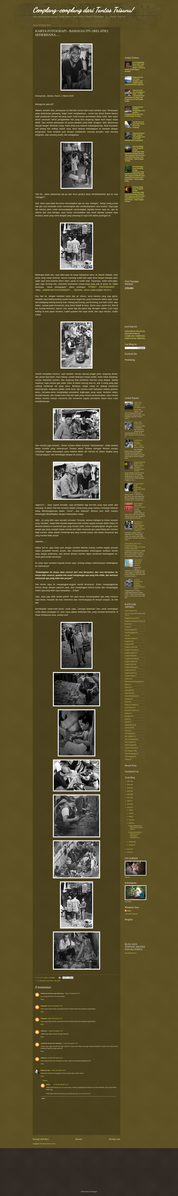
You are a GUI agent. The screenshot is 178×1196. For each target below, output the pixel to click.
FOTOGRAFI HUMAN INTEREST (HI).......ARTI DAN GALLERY (139, 444)
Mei (130, 816)
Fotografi (43, 1006)
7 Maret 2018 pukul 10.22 (72, 993)
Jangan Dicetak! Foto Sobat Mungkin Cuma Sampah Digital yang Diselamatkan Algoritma (134, 80)
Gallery (127, 679)
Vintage (127, 759)
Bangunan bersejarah (131, 618)
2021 (128, 797)
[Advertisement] (142, 38)
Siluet (126, 730)
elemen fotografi (129, 629)
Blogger (94, 1191)
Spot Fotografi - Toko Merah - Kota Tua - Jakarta (139, 505)
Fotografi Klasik (129, 655)
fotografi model (129, 670)
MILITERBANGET (131, 953)
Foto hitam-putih (130, 638)
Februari (131, 841)
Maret (131, 823)
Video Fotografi (129, 756)
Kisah (126, 702)
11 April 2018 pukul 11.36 (55, 1031)
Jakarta (127, 687)
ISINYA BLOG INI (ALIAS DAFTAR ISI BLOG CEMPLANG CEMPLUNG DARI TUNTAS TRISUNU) (135, 546)
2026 (128, 781)
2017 (128, 849)
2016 (128, 852)
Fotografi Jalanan (130, 653)
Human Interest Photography (133, 681)
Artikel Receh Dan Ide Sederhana (51, 1043)
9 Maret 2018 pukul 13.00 (54, 1006)
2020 (128, 801)
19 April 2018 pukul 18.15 (55, 1058)
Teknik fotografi (129, 745)
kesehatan (128, 699)
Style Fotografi (129, 742)
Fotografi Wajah (129, 676)
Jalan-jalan (42, 981)
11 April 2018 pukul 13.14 (70, 1043)
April (130, 820)
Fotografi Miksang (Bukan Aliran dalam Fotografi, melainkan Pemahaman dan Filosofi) (139, 466)
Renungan (128, 716)
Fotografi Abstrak (130, 647)
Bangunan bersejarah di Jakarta (134, 621)
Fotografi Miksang (130, 667)
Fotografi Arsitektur (130, 650)
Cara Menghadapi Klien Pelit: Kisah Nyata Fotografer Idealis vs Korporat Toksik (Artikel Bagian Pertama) (135, 66)
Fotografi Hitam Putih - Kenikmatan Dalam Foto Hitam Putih (139, 487)
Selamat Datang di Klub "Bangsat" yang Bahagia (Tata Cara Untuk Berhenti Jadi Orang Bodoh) (135, 136)
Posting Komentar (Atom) (47, 1143)
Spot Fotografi (129, 736)
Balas (42, 999)
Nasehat (127, 713)
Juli (130, 810)
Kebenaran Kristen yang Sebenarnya (52, 993)
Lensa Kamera (129, 707)
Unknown (44, 1031)
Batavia (127, 624)
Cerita (126, 627)
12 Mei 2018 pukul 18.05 (58, 1070)
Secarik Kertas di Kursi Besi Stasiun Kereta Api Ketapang (138, 124)
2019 (128, 804)
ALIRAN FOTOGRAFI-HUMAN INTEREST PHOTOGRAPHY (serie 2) (139, 584)
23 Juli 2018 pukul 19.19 (60, 1084)
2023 (128, 791)
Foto (126, 635)
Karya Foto (49, 981)
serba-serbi (57, 981)
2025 (128, 784)
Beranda (78, 1139)
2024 (128, 788)
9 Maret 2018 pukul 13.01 (54, 1018)
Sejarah (127, 722)
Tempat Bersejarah (130, 748)
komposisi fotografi (130, 704)
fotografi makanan (130, 661)
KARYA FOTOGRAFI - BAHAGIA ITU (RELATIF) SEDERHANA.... (135, 834)
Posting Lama (114, 1139)
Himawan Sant (45, 1070)
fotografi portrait (130, 673)
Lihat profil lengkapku (131, 914)
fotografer (128, 641)
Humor (127, 684)
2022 (128, 794)
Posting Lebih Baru (41, 1139)
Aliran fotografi (129, 610)
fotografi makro (129, 664)
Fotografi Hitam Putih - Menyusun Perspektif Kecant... (135, 827)
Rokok (127, 719)
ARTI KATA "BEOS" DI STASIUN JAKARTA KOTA (139, 405)
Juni (130, 813)
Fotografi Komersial (131, 658)
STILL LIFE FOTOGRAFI (138, 423)
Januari (131, 845)
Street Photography (130, 739)
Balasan (45, 1080)
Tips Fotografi (129, 751)
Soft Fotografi (129, 733)
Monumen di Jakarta (131, 710)
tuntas (48, 1084)
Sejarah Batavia (129, 725)
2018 (128, 807)
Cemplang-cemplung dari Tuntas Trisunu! (83, 10)
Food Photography (130, 632)
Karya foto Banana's (131, 696)
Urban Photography (130, 753)
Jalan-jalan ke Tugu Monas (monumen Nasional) (138, 562)
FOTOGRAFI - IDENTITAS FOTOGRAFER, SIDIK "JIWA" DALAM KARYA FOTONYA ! (139, 526)
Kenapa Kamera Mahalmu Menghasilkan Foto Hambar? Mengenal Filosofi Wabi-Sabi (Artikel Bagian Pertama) (135, 111)
